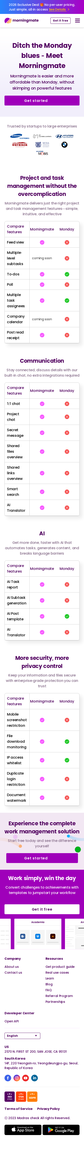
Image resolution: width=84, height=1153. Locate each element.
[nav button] (77, 20)
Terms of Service (18, 1109)
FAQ (48, 990)
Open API (11, 1021)
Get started (42, 100)
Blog (49, 984)
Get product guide (60, 967)
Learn (49, 978)
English (12, 1035)
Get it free (60, 20)
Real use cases (57, 972)
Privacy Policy (48, 1109)
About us (11, 967)
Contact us (13, 972)
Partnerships (55, 1002)
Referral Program (59, 996)
